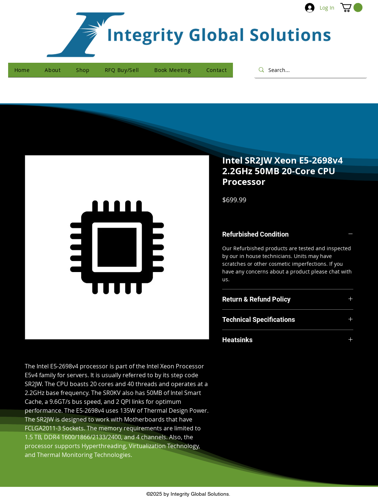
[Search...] (309, 70)
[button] (351, 7)
